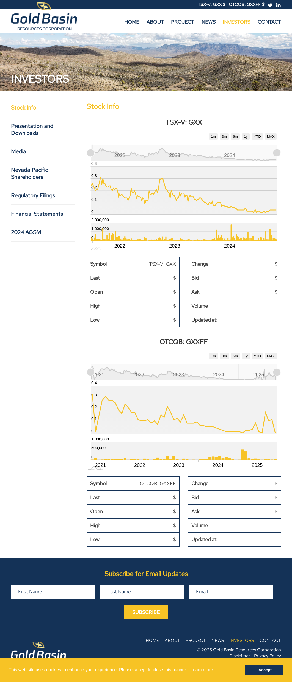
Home (131, 22)
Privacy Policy (267, 656)
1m (213, 136)
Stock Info (23, 107)
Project (182, 22)
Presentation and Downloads (32, 129)
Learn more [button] (202, 669)
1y (246, 136)
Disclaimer (239, 656)
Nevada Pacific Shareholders (29, 173)
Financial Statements (37, 213)
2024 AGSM (26, 232)
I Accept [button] (263, 670)
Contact (269, 22)
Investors (236, 22)
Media (18, 151)
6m (235, 136)
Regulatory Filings (33, 195)
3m (224, 136)
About (155, 22)
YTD (257, 136)
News (209, 22)
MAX (271, 136)
